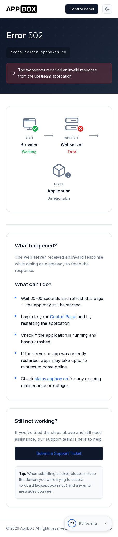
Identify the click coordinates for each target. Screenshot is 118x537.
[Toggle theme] (107, 9)
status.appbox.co (51, 378)
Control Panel (82, 9)
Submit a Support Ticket (59, 453)
